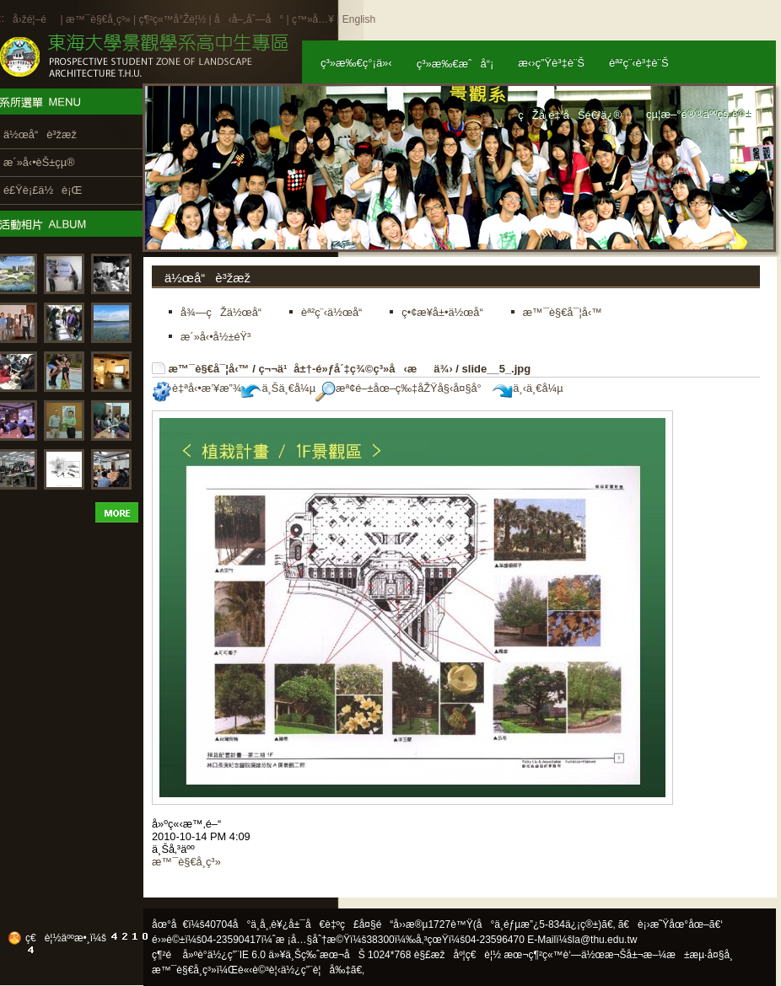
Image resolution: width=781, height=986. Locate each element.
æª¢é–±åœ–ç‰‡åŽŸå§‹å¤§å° (402, 388)
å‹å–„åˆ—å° (248, 19)
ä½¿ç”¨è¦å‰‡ (316, 970)
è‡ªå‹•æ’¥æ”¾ (196, 388)
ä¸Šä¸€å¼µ (278, 388)
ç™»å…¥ (313, 19)
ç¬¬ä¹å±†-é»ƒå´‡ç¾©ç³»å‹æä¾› (355, 368)
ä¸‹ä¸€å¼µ (528, 388)
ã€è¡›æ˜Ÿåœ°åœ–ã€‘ (670, 924)
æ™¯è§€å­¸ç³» (99, 19)
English (358, 19)
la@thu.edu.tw (605, 940)
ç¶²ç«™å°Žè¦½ (172, 19)
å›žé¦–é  (35, 19)
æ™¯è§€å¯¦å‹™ (209, 368)
